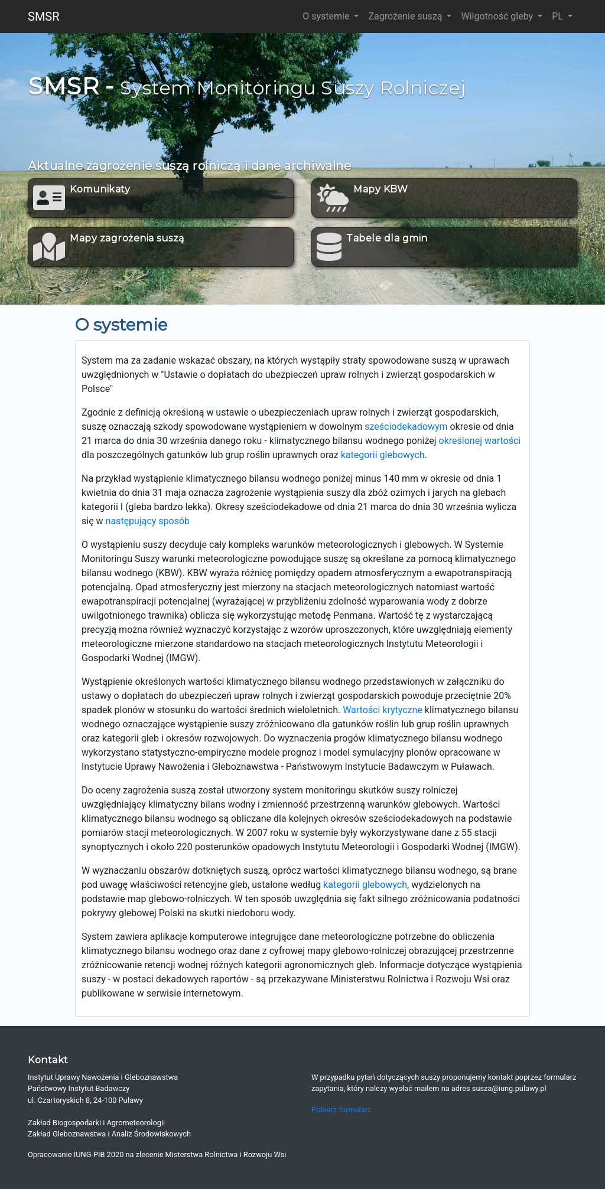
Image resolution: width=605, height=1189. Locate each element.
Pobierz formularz (341, 1109)
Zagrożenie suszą (406, 16)
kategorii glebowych (383, 454)
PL (558, 16)
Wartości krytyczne (382, 710)
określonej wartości (480, 440)
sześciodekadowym (406, 426)
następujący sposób (148, 521)
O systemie (327, 16)
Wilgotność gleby (498, 16)
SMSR (44, 16)
